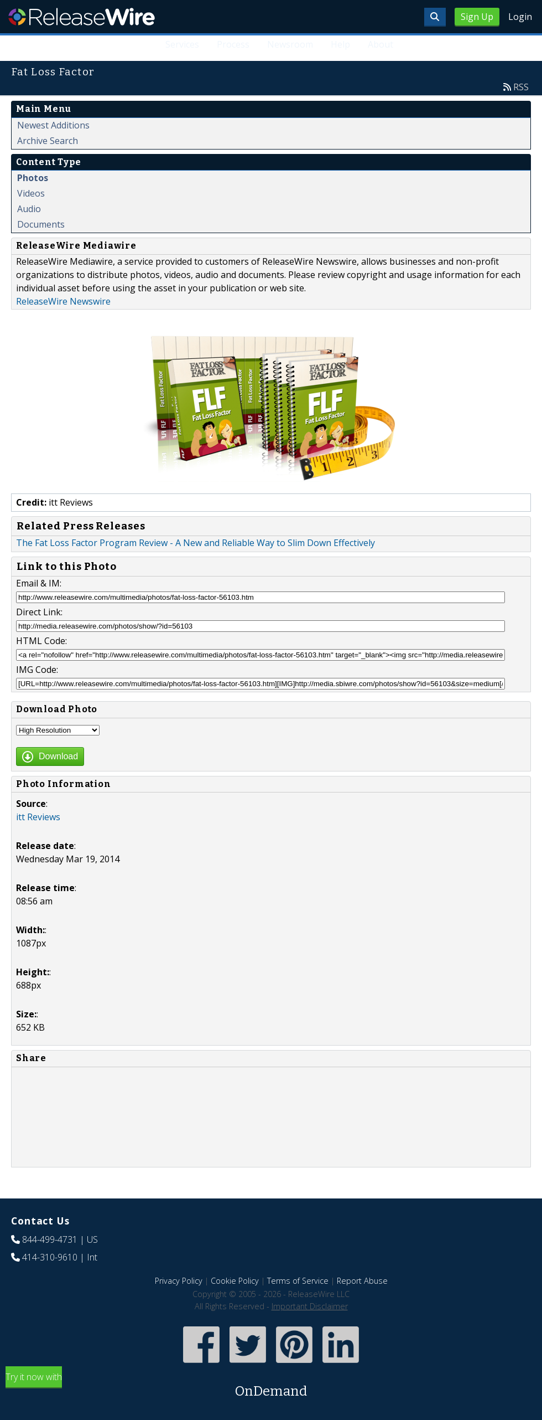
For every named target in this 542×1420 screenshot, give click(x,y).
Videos (31, 193)
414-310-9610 (49, 1257)
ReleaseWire (82, 17)
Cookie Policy (235, 1280)
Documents (41, 224)
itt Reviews (38, 817)
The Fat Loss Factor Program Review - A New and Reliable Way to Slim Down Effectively (195, 543)
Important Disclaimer (310, 1306)
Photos (32, 178)
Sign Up (477, 17)
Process (233, 44)
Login (520, 17)
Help (340, 44)
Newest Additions (53, 125)
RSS (521, 87)
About (380, 44)
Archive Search (47, 141)
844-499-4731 (49, 1239)
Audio (29, 209)
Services (183, 44)
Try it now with (271, 1386)
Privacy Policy (178, 1280)
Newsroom (290, 44)
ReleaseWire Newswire (63, 301)
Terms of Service (298, 1280)
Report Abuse (362, 1280)
